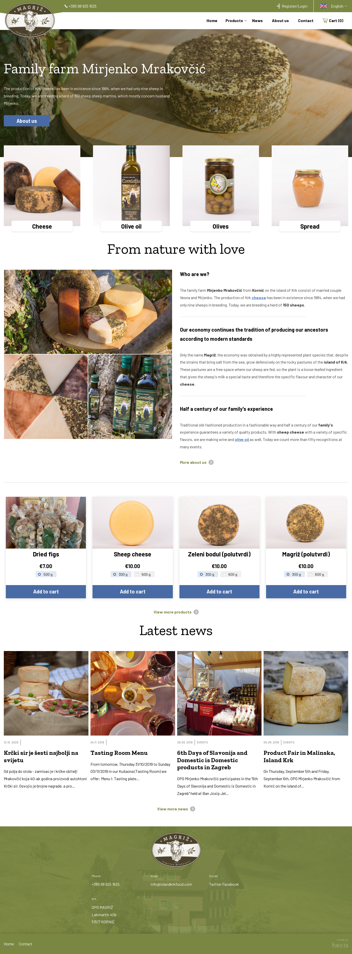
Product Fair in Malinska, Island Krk (299, 756)
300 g (123, 574)
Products (234, 20)
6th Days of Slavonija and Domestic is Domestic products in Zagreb (212, 760)
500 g (48, 574)
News (257, 20)
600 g (146, 574)
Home (212, 20)
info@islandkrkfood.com (171, 884)
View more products (173, 611)
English (331, 6)
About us (280, 20)
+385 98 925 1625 (106, 884)
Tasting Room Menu (119, 752)
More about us (193, 462)
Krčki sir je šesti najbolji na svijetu (41, 756)
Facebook (230, 884)
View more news (172, 808)
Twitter (215, 884)
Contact (305, 20)
